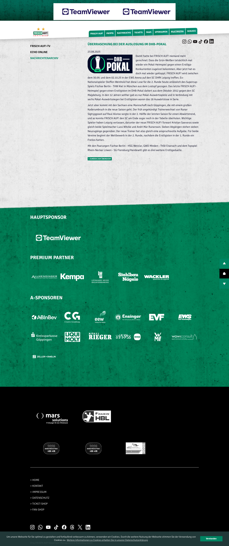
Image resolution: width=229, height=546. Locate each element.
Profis (110, 33)
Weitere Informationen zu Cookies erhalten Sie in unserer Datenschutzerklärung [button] (107, 540)
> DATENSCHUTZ (39, 497)
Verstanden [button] (211, 538)
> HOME (34, 480)
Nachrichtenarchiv (44, 58)
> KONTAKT (36, 486)
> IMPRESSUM (38, 492)
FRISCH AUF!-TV (40, 46)
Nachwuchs (124, 32)
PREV (224, 263)
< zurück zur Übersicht (99, 159)
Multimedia (177, 31)
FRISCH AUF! (96, 33)
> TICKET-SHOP (39, 503)
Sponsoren (161, 31)
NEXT (224, 284)
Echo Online (39, 52)
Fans (148, 32)
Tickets (138, 32)
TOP (224, 273)
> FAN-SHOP (37, 509)
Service (191, 31)
